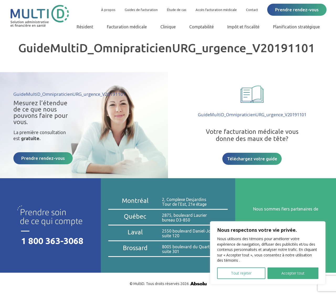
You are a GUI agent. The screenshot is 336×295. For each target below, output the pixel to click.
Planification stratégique (296, 26)
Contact (252, 10)
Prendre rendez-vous (297, 9)
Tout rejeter (241, 273)
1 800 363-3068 (52, 241)
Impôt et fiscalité (243, 26)
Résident (85, 26)
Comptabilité (201, 26)
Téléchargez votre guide (252, 158)
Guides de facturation (141, 10)
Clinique (168, 26)
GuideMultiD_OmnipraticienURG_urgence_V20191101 (69, 94)
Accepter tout (292, 273)
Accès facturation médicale (216, 10)
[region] (268, 253)
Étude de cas (176, 10)
